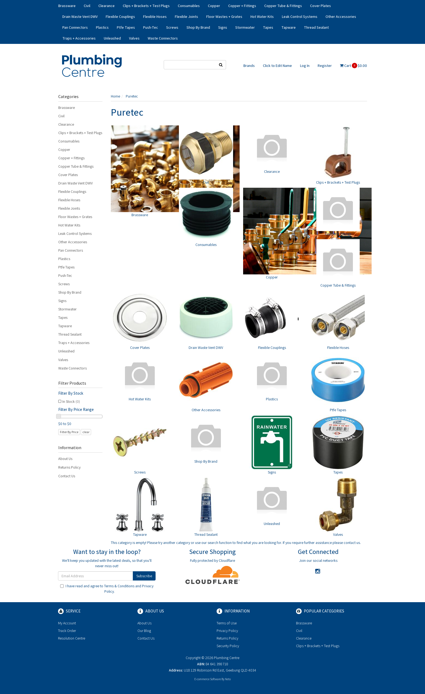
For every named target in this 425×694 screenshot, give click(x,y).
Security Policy (228, 645)
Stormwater (245, 27)
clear (85, 432)
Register (325, 65)
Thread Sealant (316, 27)
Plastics (102, 27)
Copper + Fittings (242, 5)
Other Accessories (341, 16)
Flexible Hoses (155, 16)
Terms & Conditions (119, 585)
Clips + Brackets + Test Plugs (146, 5)
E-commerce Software (207, 679)
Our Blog (144, 630)
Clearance (106, 5)
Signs (222, 27)
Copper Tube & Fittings (283, 5)
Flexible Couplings (120, 16)
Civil (87, 5)
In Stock (71, 401)
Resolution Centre (71, 638)
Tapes (268, 27)
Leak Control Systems (299, 16)
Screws (172, 27)
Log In (305, 65)
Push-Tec (150, 27)
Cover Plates (320, 5)
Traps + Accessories (79, 38)
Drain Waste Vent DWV (80, 16)
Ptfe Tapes (126, 27)
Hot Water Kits (262, 16)
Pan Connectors (75, 27)
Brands (249, 65)
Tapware (288, 27)
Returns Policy (69, 467)
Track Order (67, 630)
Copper (214, 5)
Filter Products (72, 383)
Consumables (189, 5)
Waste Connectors (163, 38)
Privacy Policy (227, 630)
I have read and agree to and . (106, 588)
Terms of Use (227, 623)
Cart (353, 65)
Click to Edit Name (277, 65)
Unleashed (112, 38)
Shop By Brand (198, 27)
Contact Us (66, 476)
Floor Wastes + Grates (224, 16)
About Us (65, 458)
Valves (134, 38)
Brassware (67, 5)
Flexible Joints (186, 16)
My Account (67, 623)
